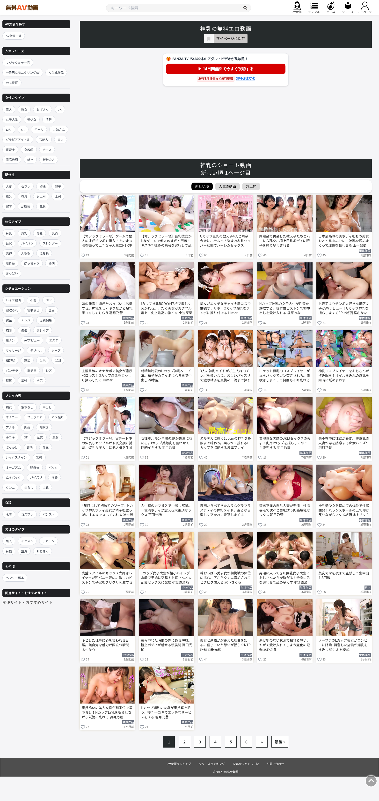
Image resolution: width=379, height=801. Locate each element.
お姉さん (59, 129)
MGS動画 (12, 82)
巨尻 (9, 243)
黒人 (9, 541)
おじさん (42, 551)
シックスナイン (16, 457)
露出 (27, 360)
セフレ (25, 186)
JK (60, 109)
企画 (52, 310)
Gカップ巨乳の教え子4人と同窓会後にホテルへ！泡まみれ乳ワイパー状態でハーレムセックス (225, 241)
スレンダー (50, 243)
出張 (24, 380)
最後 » (280, 742)
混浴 (58, 360)
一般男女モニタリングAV (23, 72)
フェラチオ (35, 417)
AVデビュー (32, 340)
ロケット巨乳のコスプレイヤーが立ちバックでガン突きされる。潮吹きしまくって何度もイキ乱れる (284, 375)
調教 (30, 447)
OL (23, 129)
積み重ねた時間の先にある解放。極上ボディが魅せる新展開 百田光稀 (166, 645)
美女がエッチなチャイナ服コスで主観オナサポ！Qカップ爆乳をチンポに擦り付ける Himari (225, 308)
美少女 (31, 119)
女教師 (28, 149)
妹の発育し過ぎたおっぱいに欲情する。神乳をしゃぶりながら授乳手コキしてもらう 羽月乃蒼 (107, 308)
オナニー (12, 417)
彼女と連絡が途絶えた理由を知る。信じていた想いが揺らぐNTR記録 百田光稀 (225, 645)
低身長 (44, 253)
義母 (24, 196)
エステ (53, 340)
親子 (58, 186)
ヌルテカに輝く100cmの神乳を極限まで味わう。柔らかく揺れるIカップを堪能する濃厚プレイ (225, 443)
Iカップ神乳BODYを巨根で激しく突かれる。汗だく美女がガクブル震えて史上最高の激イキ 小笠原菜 (166, 308)
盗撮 (24, 330)
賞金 (9, 320)
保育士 (10, 149)
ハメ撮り (58, 417)
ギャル (39, 129)
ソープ (55, 350)
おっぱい (12, 273)
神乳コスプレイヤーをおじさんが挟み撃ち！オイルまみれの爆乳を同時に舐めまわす (343, 375)
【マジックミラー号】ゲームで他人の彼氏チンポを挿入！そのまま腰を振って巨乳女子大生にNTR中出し (107, 241)
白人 (61, 139)
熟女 (24, 109)
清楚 (49, 119)
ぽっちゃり (31, 263)
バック (53, 467)
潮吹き (44, 427)
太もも (25, 253)
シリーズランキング (212, 764)
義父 (9, 196)
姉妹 (43, 186)
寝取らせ (33, 310)
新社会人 (49, 159)
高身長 (10, 263)
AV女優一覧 (14, 35)
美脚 (9, 253)
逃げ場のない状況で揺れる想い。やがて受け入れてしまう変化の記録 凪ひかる (284, 645)
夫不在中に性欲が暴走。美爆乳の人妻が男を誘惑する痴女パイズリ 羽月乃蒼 (343, 443)
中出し (47, 407)
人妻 (9, 186)
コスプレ (27, 514)
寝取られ (12, 310)
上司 (58, 196)
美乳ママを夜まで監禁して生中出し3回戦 (343, 575)
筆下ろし (27, 407)
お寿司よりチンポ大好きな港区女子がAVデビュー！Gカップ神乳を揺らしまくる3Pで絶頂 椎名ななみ (343, 308)
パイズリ (36, 477)
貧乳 (24, 233)
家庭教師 (12, 159)
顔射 (55, 437)
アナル (10, 427)
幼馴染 (25, 206)
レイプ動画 (13, 300)
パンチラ (12, 370)
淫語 (54, 477)
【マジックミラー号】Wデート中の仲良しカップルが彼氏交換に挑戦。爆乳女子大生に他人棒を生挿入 (107, 443)
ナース (47, 149)
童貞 (24, 551)
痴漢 (9, 330)
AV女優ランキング (179, 764)
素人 (9, 109)
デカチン (49, 541)
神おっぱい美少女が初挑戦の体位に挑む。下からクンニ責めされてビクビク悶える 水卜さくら (225, 578)
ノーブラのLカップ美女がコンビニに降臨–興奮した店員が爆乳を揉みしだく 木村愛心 (343, 645)
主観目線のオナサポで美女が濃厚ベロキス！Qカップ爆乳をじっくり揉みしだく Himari (107, 375)
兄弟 (43, 206)
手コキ (10, 437)
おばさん (42, 109)
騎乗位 (34, 467)
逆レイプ (42, 330)
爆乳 (39, 233)
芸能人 (43, 139)
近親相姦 (46, 320)
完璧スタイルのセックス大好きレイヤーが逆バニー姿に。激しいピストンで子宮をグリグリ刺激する (107, 578)
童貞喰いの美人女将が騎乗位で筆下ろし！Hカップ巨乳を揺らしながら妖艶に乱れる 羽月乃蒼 (107, 712)
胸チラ (31, 370)
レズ (49, 370)
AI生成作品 (56, 72)
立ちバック (13, 477)
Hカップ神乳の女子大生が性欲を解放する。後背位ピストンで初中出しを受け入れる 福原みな (284, 308)
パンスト (49, 514)
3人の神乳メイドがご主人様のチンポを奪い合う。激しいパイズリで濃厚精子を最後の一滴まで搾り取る (225, 376)
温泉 (43, 360)
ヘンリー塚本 (15, 577)
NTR (48, 300)
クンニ (10, 487)
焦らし (28, 487)
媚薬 (27, 427)
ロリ (9, 129)
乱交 (40, 437)
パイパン (27, 243)
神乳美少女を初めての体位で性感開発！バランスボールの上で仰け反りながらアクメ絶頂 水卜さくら (344, 510)
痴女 (9, 407)
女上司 (41, 196)
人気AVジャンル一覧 (246, 764)
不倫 (33, 300)
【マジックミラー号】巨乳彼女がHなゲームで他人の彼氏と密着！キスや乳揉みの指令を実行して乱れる (166, 241)
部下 (9, 206)
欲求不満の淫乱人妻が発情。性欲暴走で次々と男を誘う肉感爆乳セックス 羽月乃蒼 (284, 510)
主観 (46, 487)
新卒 (30, 159)
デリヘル (36, 350)
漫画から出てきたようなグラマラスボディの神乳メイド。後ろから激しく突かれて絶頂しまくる (225, 510)
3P (26, 437)
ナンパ (25, 320)
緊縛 (39, 457)
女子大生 (12, 119)
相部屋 (10, 360)
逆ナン (10, 340)
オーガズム (13, 467)
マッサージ (13, 350)
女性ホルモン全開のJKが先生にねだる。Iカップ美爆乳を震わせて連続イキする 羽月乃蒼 (166, 443)
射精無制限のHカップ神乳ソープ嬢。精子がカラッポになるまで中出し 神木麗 (166, 375)
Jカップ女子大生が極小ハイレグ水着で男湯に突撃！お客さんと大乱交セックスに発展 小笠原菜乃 (166, 578)
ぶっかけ (12, 447)
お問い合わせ (275, 764)
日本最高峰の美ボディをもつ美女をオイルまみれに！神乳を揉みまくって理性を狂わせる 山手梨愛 (343, 241)
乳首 (55, 233)
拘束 (39, 380)
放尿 (46, 447)
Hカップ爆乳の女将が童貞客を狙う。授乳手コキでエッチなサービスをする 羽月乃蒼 (166, 712)
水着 (9, 514)
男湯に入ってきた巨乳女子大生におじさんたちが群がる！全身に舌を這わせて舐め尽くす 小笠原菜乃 (284, 578)
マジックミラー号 (18, 62)
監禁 (9, 380)
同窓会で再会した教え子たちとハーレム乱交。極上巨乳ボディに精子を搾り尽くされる (284, 241)
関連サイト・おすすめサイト (27, 602)
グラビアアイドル (18, 139)
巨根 (9, 551)
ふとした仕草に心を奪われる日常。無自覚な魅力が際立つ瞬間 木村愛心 (105, 645)
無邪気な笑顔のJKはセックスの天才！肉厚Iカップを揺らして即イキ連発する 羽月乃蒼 (284, 443)
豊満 (52, 263)
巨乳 (9, 233)
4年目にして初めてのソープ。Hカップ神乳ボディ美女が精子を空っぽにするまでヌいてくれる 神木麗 (107, 510)
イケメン (27, 541)
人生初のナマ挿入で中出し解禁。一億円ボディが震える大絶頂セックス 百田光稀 (166, 510)
